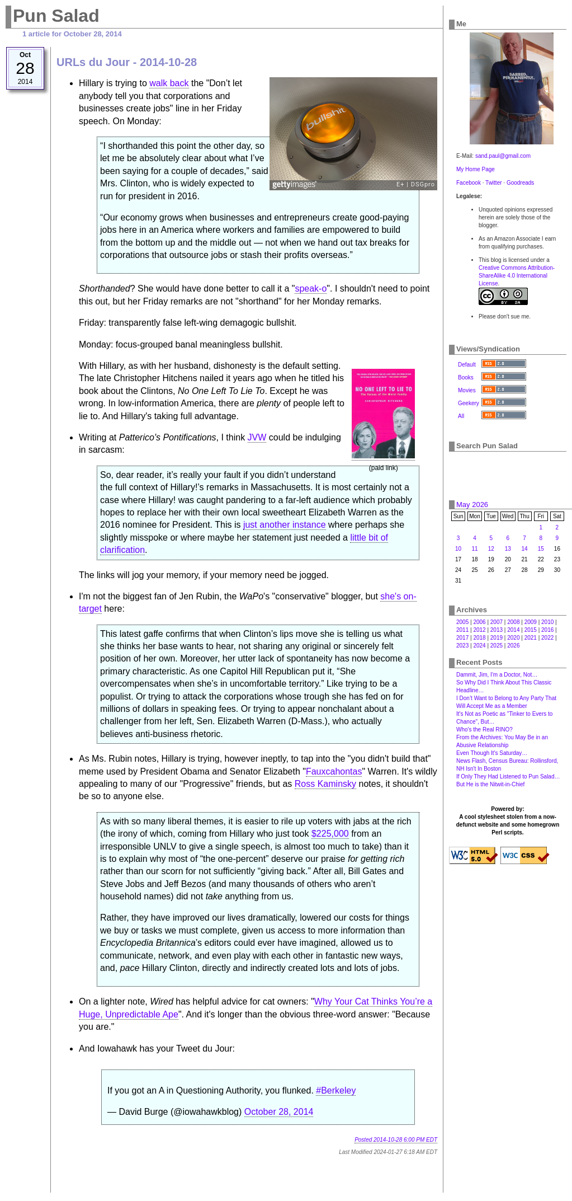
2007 (496, 622)
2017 (462, 638)
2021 (530, 638)
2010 (547, 622)
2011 (462, 630)
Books (466, 377)
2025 (496, 645)
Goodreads (520, 183)
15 (541, 549)
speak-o (311, 288)
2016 (547, 630)
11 (474, 549)
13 (508, 549)
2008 (513, 622)
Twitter (493, 183)
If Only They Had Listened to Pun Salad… (508, 776)
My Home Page (475, 169)
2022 (547, 638)
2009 (530, 622)
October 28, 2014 (279, 1111)
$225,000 (330, 833)
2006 (479, 622)
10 (458, 549)
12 (491, 549)
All (461, 416)
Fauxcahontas (334, 771)
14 (525, 549)
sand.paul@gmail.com (503, 156)
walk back (168, 83)
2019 (496, 638)
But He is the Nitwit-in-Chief (490, 784)
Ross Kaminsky (325, 784)
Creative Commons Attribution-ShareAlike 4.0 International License (517, 276)
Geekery (468, 403)
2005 (462, 622)
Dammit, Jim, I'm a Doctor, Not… (496, 675)
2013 (496, 630)
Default (467, 365)
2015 (530, 630)
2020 (513, 638)
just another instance (284, 524)
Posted (395, 1140)
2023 (462, 645)
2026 (513, 645)
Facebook (468, 183)
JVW (257, 437)
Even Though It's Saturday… (491, 753)
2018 (479, 638)
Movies (467, 390)
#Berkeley (336, 1090)
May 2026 (472, 504)
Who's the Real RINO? (484, 729)
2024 (479, 645)
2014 (513, 630)
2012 (479, 630)
